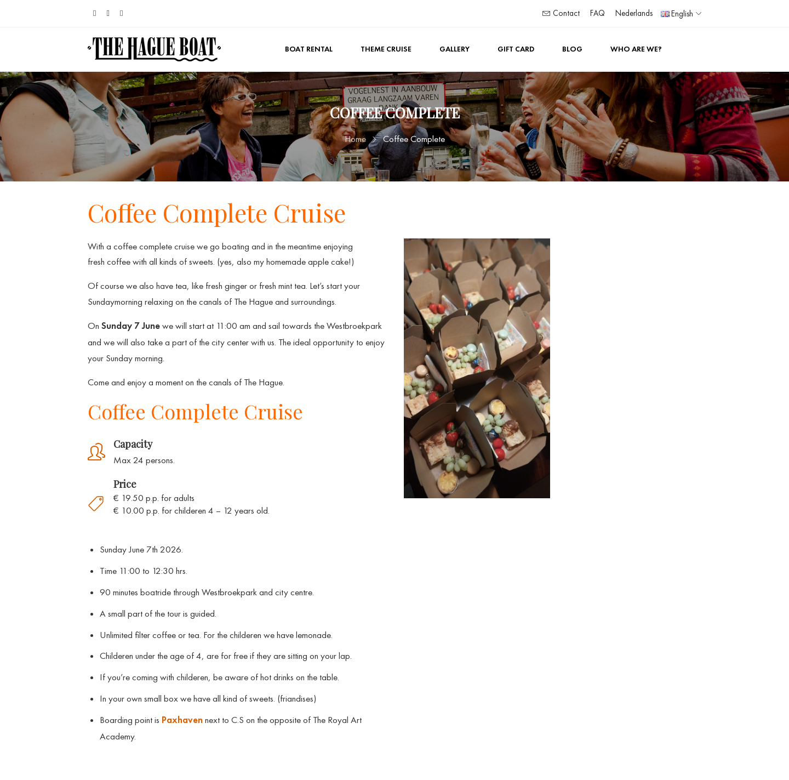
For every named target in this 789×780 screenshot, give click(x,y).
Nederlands (634, 13)
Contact (561, 13)
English (677, 14)
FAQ (597, 13)
